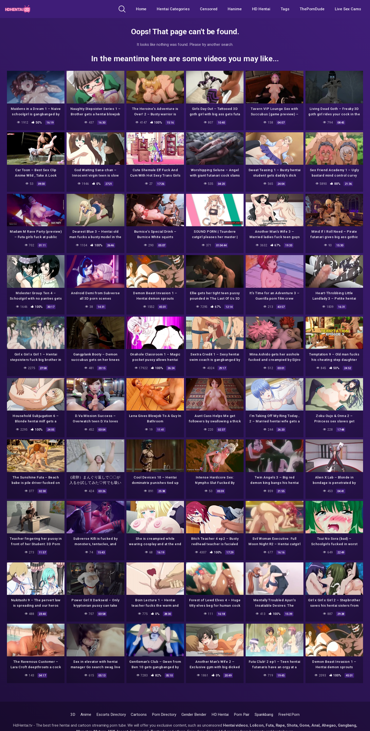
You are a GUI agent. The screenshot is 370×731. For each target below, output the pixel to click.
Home (141, 9)
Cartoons (138, 714)
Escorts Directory (111, 714)
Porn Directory (164, 714)
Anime (85, 714)
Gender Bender (193, 714)
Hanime (235, 9)
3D (72, 714)
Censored (208, 9)
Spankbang (264, 714)
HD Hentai (261, 9)
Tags (285, 9)
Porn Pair (241, 714)
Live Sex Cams (348, 9)
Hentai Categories (173, 9)
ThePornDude (312, 9)
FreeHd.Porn (289, 714)
